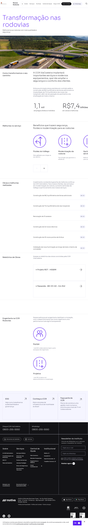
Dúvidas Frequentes (36, 458)
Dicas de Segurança (22, 465)
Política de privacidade (77, 459)
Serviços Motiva (20, 453)
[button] (77, 3)
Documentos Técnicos (20, 469)
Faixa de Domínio (7, 463)
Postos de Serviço (21, 460)
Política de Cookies (36, 504)
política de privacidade (36, 524)
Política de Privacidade (24, 504)
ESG (4, 460)
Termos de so (47, 504)
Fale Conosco (34, 455)
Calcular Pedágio (21, 463)
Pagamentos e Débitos (34, 461)
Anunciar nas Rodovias (20, 456)
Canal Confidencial (36, 466)
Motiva (46, 453)
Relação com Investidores (6, 485)
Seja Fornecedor (49, 458)
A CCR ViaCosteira (8, 453)
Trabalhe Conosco (50, 461)
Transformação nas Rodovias (8, 456)
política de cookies (22, 524)
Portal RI (47, 456)
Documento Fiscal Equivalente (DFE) (22, 485)
